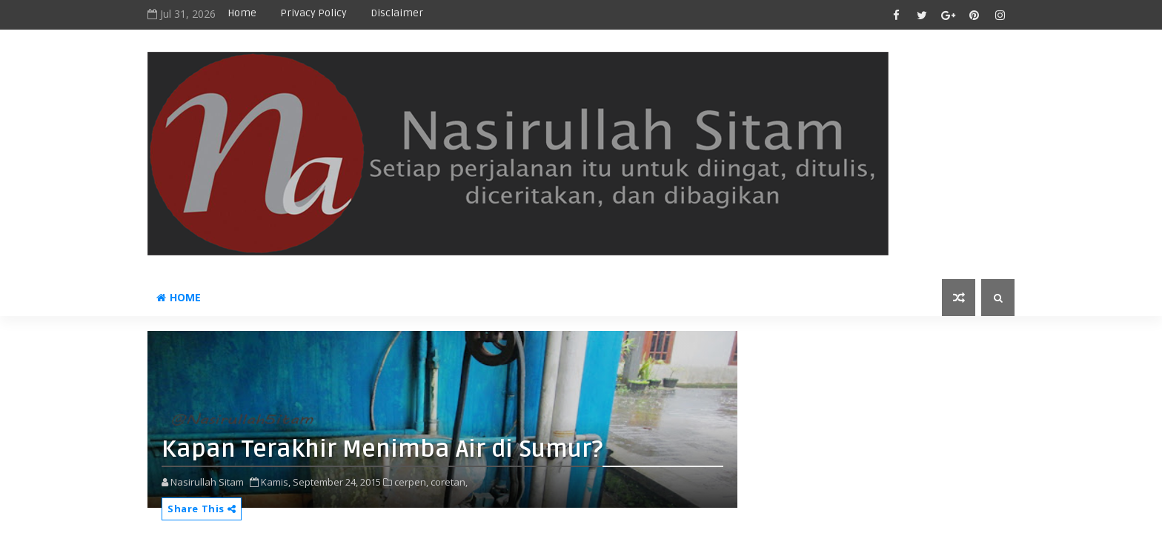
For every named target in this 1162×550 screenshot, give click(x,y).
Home (242, 13)
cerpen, (411, 482)
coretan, (449, 482)
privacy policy (313, 13)
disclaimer (397, 13)
